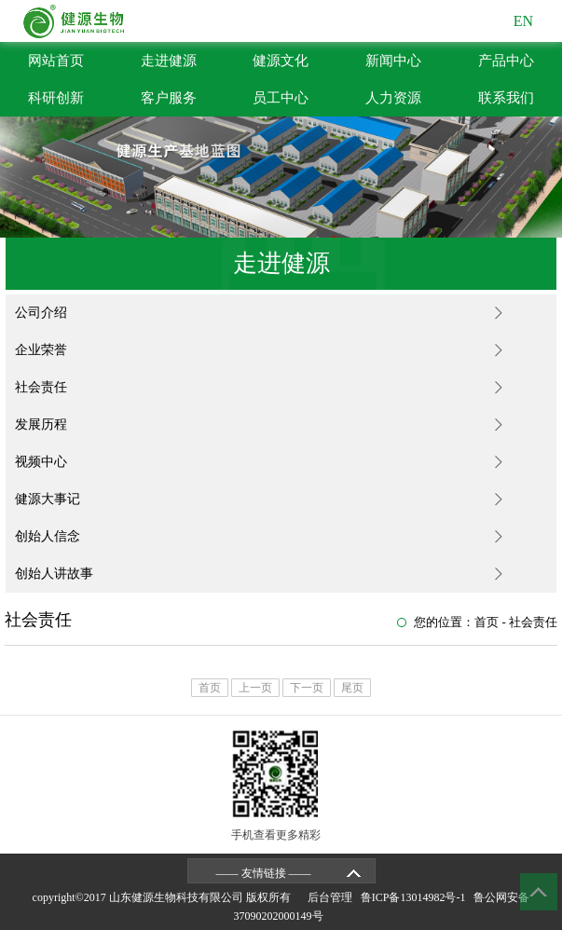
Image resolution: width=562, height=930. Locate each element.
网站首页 (56, 60)
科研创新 (56, 97)
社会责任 (41, 387)
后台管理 (333, 897)
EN (523, 21)
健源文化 (280, 60)
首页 (486, 622)
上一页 (255, 687)
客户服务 (169, 97)
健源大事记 (47, 499)
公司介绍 (41, 313)
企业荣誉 (41, 350)
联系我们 (506, 97)
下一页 (306, 687)
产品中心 (506, 60)
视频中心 (41, 462)
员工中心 (280, 97)
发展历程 (41, 424)
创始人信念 (47, 536)
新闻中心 (393, 60)
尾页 (352, 687)
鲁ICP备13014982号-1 (416, 897)
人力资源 (393, 97)
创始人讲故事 (54, 574)
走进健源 (169, 60)
